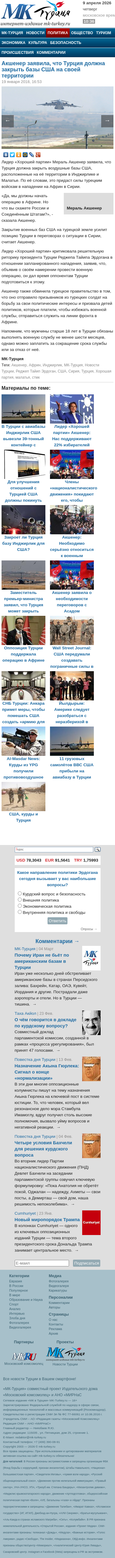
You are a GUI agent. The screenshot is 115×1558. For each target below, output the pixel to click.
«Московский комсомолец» (26, 1395)
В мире (14, 1295)
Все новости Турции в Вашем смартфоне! (39, 1379)
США (62, 371)
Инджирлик (52, 365)
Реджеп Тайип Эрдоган (36, 371)
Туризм (103, 33)
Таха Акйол (25, 1013)
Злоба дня (17, 1318)
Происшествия (18, 52)
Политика (58, 33)
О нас (53, 1319)
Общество (82, 33)
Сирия (73, 371)
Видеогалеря (59, 1286)
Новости (35, 33)
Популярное (18, 1290)
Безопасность (65, 43)
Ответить (58, 920)
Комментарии (51, 52)
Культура (38, 43)
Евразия (15, 1281)
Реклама (55, 1329)
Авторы (54, 1307)
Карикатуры (58, 1290)
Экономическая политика (47, 906)
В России (16, 1286)
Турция (87, 371)
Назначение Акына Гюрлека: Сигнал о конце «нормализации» (47, 1072)
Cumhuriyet (26, 1213)
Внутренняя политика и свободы (54, 912)
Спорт (13, 1304)
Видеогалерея (20, 1327)
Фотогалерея (19, 1323)
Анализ (14, 1309)
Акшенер (19, 365)
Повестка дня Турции (36, 1059)
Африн (34, 365)
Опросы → (89, 929)
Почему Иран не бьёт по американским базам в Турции (42, 961)
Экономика (13, 43)
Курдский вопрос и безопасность (54, 894)
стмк (36, 377)
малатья (22, 377)
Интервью (17, 1313)
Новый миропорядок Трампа (47, 1219)
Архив (53, 1333)
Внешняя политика (41, 900)
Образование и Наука (26, 1299)
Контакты (56, 1324)
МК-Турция (12, 33)
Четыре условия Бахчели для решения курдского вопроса (43, 1149)
